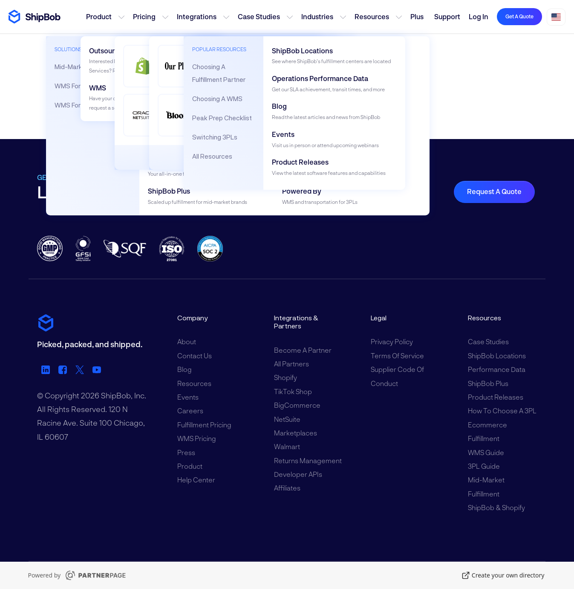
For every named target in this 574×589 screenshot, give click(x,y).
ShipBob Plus (488, 383)
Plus (417, 16)
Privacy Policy (392, 341)
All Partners (291, 364)
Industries (317, 16)
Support (447, 16)
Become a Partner (303, 350)
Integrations (196, 16)
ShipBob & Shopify (496, 507)
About (186, 341)
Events (188, 397)
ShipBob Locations (497, 355)
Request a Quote (494, 191)
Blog (184, 369)
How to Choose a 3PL (502, 410)
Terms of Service (397, 355)
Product (99, 16)
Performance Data (496, 369)
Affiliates (287, 488)
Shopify (285, 377)
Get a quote (519, 16)
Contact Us (194, 355)
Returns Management (308, 460)
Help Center (196, 480)
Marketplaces (295, 433)
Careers (190, 410)
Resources (372, 16)
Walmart (287, 446)
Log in (478, 16)
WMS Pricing (196, 438)
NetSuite (287, 419)
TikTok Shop (293, 391)
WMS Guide (486, 452)
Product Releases (495, 397)
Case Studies (259, 16)
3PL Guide (484, 466)
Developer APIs (298, 474)
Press (186, 452)
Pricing (144, 16)
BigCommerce (297, 405)
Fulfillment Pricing (204, 425)
